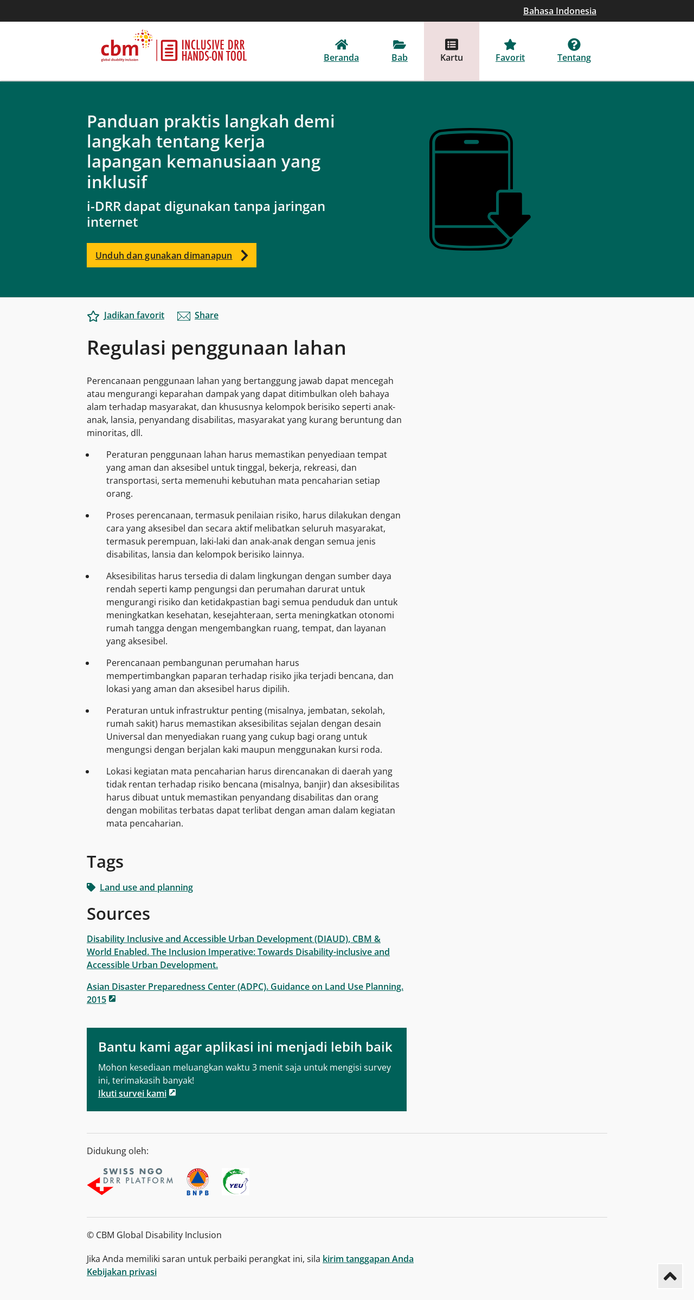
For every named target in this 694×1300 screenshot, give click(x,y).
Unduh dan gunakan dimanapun (175, 255)
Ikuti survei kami (132, 1093)
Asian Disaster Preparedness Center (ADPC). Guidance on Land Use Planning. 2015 (245, 993)
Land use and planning (140, 887)
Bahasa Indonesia (559, 11)
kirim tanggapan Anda (368, 1259)
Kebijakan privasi (122, 1272)
